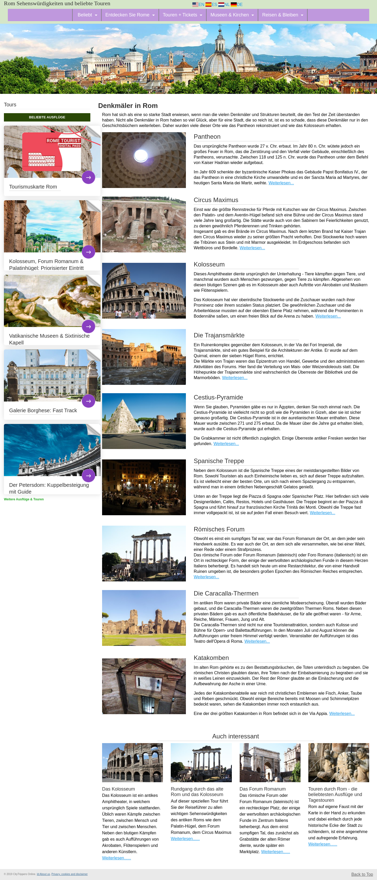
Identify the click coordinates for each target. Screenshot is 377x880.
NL (223, 4)
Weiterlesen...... (116, 858)
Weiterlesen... (281, 183)
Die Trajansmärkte (219, 335)
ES (211, 4)
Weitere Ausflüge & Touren (24, 499)
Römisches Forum (219, 529)
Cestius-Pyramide (218, 397)
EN (198, 4)
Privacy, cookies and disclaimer (69, 874)
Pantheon (207, 136)
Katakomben (211, 657)
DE (237, 4)
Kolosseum (209, 264)
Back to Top (362, 874)
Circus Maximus (216, 199)
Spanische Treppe (219, 460)
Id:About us (43, 874)
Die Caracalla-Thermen (226, 593)
